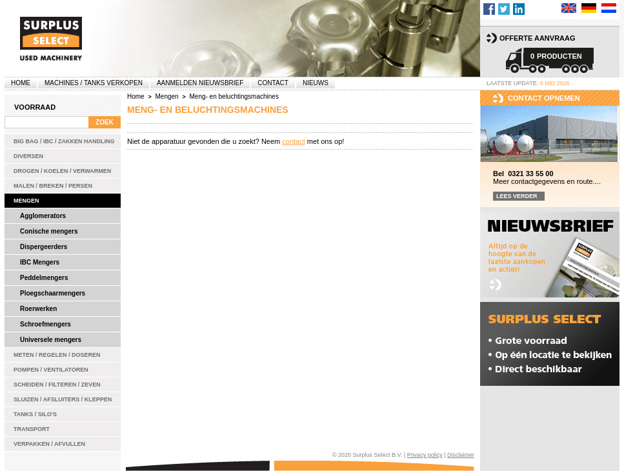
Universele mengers (50, 339)
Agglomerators (43, 215)
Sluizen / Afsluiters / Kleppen (63, 399)
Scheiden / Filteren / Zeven (57, 384)
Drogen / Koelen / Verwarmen (62, 171)
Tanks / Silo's (35, 414)
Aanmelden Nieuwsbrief (200, 82)
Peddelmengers (44, 277)
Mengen (26, 200)
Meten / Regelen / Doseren (57, 355)
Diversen (28, 156)
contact (293, 141)
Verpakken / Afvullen (49, 444)
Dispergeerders (43, 246)
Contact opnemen (544, 98)
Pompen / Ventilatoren (51, 369)
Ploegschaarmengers (52, 293)
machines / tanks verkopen (94, 82)
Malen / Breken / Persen (53, 186)
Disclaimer (460, 455)
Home (20, 82)
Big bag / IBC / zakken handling (64, 141)
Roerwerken (38, 308)
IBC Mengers (39, 262)
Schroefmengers (45, 324)
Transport (32, 429)
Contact (272, 82)
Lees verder (517, 196)
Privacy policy (425, 455)
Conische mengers (48, 231)
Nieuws (315, 82)
